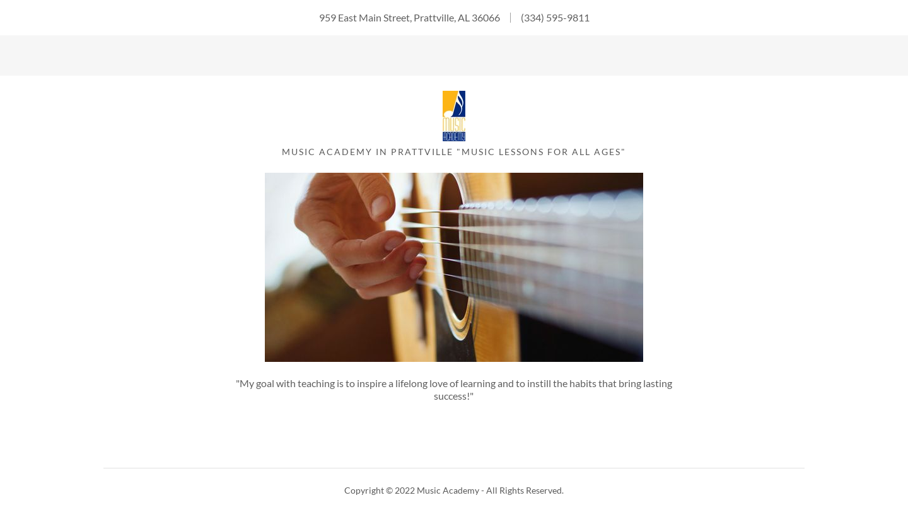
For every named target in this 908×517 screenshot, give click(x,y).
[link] (454, 137)
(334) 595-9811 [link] (555, 17)
